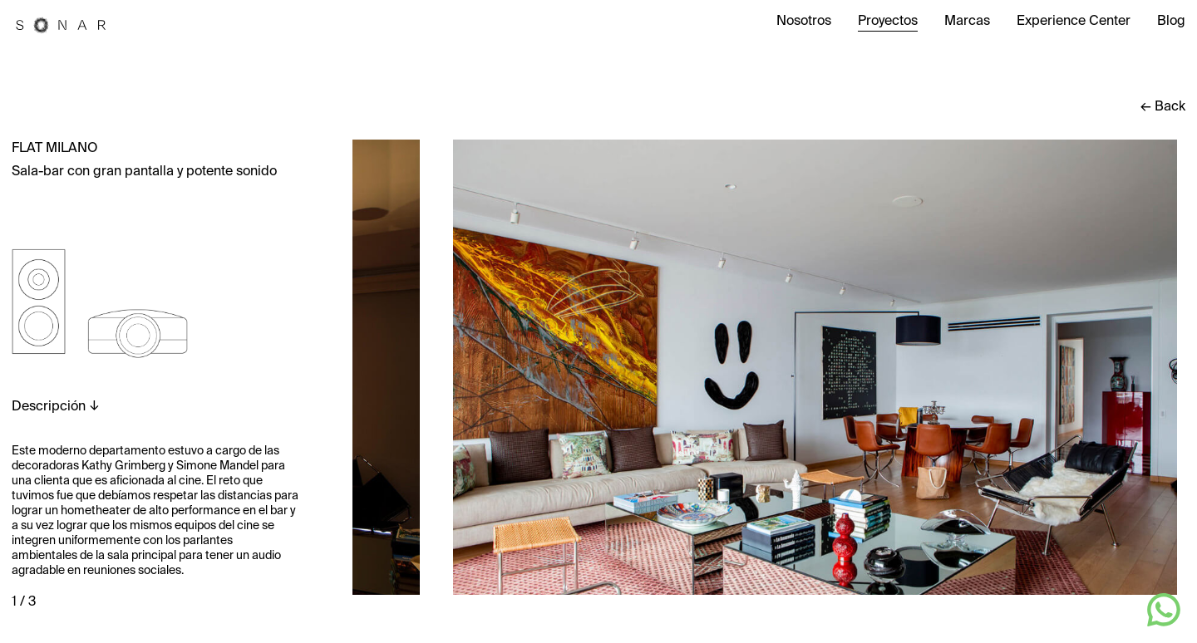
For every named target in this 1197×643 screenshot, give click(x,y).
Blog (1171, 21)
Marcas (967, 21)
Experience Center (1073, 21)
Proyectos (888, 21)
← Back (1162, 107)
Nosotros (803, 21)
